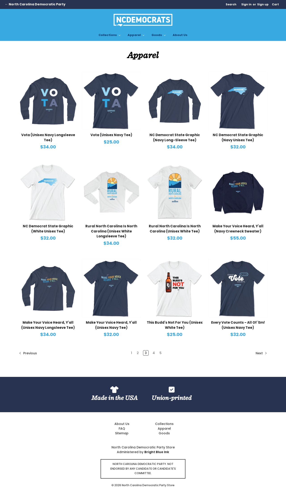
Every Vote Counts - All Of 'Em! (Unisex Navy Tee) (238, 325)
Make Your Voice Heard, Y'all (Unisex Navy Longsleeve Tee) (48, 325)
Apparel (136, 35)
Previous (28, 353)
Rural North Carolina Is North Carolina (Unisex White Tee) (175, 229)
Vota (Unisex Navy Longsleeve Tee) (48, 137)
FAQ (122, 428)
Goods (158, 35)
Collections (109, 35)
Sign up (263, 4)
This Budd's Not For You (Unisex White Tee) (175, 325)
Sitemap (121, 433)
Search (231, 4)
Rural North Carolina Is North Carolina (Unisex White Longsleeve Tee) (111, 231)
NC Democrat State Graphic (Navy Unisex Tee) (238, 137)
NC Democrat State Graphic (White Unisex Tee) (48, 229)
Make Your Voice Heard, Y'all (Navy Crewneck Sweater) (237, 229)
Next (261, 353)
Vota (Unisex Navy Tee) (111, 135)
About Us (180, 35)
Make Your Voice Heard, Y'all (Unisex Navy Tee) (111, 325)
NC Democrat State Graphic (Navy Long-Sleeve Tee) (174, 137)
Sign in (246, 4)
